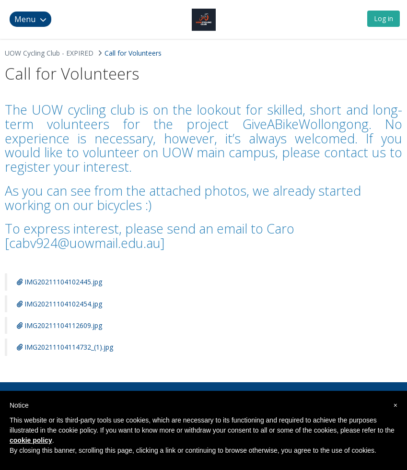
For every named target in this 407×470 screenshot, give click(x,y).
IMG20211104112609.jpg (59, 325)
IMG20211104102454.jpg (59, 303)
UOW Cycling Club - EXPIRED (49, 53)
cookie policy (31, 440)
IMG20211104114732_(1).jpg (65, 347)
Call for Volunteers (133, 53)
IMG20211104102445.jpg (59, 281)
